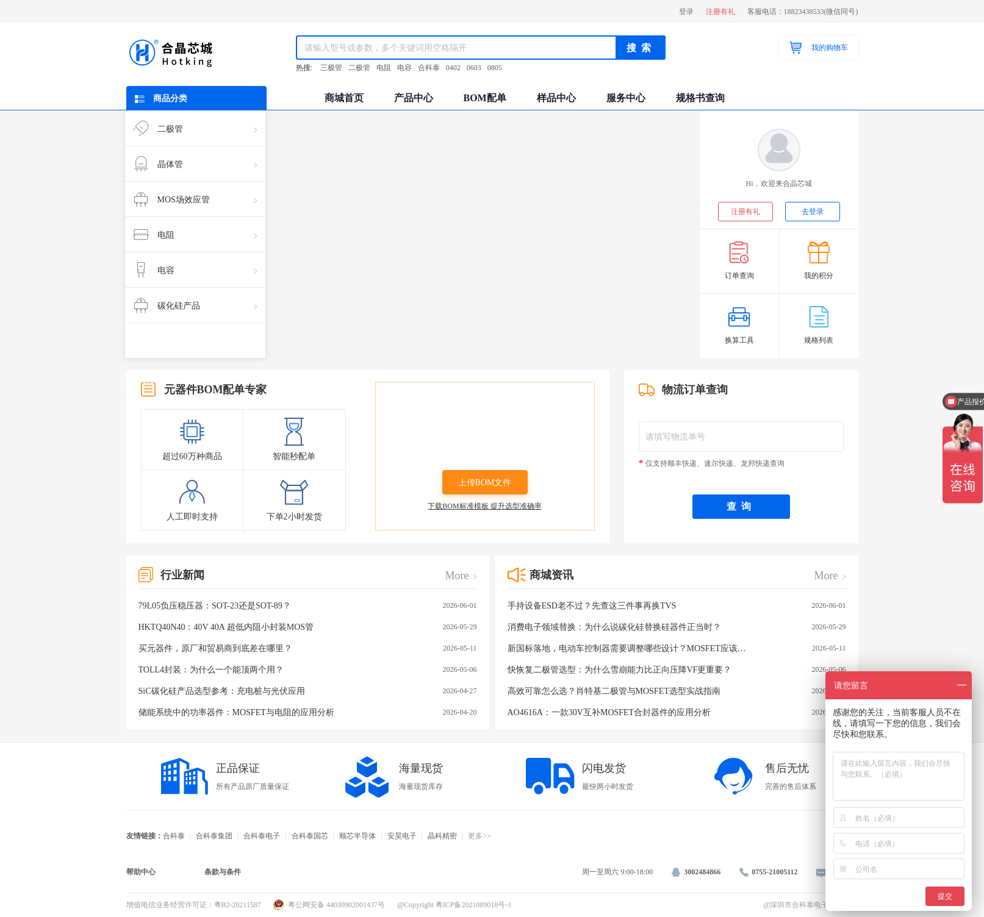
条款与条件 (222, 872)
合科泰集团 (214, 836)
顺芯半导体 (357, 836)
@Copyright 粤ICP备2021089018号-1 (454, 905)
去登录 (813, 211)
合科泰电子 (261, 836)
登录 (686, 11)
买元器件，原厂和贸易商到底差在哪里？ (307, 648)
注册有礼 (720, 11)
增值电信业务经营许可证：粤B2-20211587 (194, 905)
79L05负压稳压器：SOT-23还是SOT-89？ (307, 605)
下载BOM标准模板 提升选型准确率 (484, 506)
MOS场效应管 (195, 199)
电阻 (383, 67)
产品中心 (413, 98)
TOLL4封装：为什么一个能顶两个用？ (307, 669)
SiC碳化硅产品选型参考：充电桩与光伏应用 (307, 691)
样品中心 (556, 98)
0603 (474, 67)
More (457, 575)
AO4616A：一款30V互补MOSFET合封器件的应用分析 (677, 712)
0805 (494, 67)
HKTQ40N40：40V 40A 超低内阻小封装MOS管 (307, 627)
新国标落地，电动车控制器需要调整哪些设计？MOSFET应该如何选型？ (677, 648)
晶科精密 (442, 836)
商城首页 (344, 98)
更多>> (479, 836)
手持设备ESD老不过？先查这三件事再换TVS (677, 605)
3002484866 (695, 872)
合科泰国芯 (310, 836)
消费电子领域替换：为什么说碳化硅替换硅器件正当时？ (677, 627)
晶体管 (195, 164)
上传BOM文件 (485, 482)
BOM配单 (485, 98)
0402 (453, 67)
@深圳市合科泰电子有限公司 (810, 905)
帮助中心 (141, 872)
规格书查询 (700, 98)
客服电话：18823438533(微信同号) (802, 11)
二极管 (359, 67)
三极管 (331, 67)
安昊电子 (402, 836)
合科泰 (429, 67)
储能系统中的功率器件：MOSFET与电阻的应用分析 (307, 712)
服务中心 (625, 98)
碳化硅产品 (195, 305)
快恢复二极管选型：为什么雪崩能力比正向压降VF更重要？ (677, 669)
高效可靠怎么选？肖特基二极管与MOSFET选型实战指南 (677, 691)
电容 (404, 67)
